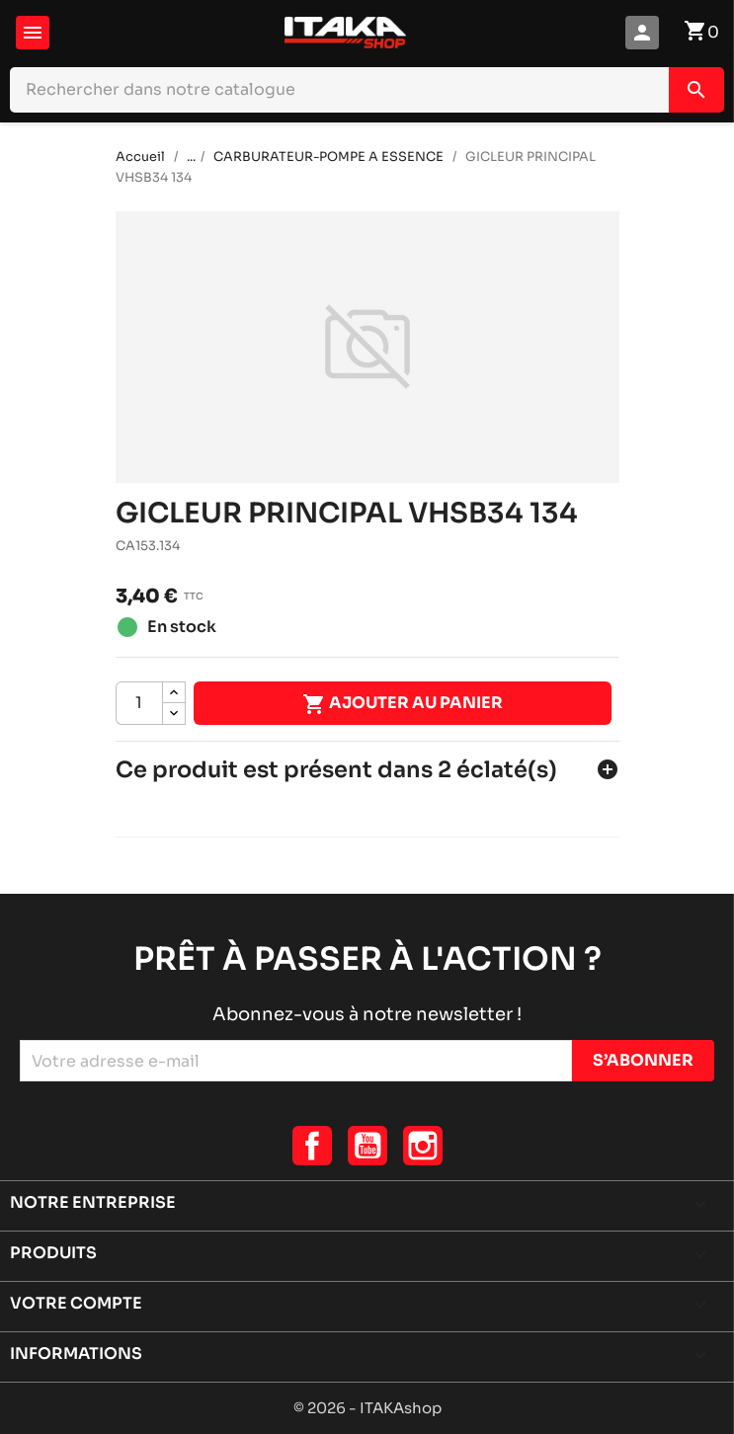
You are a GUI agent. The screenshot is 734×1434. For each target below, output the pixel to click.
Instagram (423, 1145)
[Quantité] (139, 703)
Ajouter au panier (402, 704)
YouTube (367, 1145)
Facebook (312, 1145)
